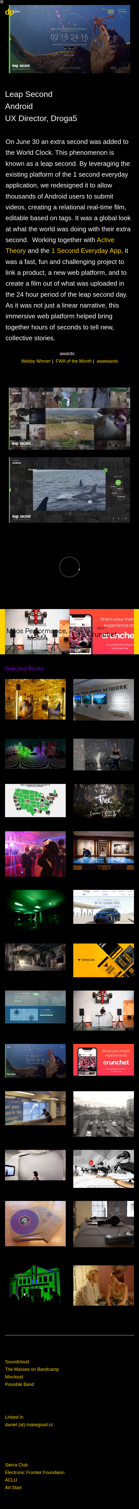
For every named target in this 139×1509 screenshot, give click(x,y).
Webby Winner (37, 361)
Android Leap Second (35, 1081)
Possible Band (19, 1384)
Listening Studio (35, 1183)
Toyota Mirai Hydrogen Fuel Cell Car (103, 927)
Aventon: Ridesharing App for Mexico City (103, 1140)
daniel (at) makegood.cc (29, 1424)
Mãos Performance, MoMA (104, 1034)
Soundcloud (17, 1361)
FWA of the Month (75, 361)
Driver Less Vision (35, 772)
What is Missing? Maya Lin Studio (35, 933)
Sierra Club (16, 1464)
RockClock (103, 980)
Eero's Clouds (35, 880)
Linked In (14, 1417)
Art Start (13, 1487)
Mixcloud (14, 1376)
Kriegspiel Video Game (104, 1191)
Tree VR (103, 821)
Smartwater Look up (35, 1128)
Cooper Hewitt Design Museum (104, 873)
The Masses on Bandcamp (32, 1369)
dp (9, 11)
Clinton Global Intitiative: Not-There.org (35, 1026)
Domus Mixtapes (35, 1305)
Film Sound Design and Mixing (104, 1309)
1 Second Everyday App (86, 250)
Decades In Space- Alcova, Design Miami (35, 723)
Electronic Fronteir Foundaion (34, 1472)
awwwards (107, 361)
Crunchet (103, 1079)
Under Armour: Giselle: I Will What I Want (104, 774)
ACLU (11, 1480)
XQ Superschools (35, 820)
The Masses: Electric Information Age (35, 1249)
